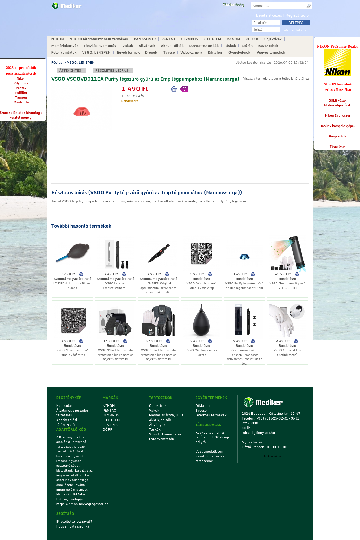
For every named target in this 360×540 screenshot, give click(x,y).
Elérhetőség (233, 4)
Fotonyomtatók (64, 52)
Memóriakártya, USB (166, 415)
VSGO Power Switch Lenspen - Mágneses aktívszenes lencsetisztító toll (244, 357)
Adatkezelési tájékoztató (66, 422)
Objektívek (272, 39)
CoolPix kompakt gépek (337, 125)
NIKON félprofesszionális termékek (99, 39)
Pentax (21, 87)
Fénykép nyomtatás (100, 45)
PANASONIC (145, 39)
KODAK (252, 39)
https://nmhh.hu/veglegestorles (75, 504)
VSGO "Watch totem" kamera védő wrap (201, 285)
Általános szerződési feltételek (73, 412)
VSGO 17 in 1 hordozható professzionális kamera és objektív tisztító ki (158, 354)
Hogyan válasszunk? (73, 526)
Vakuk (127, 45)
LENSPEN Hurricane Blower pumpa (72, 285)
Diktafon (215, 52)
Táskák (230, 45)
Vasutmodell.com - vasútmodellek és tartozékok (211, 456)
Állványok (146, 45)
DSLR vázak (338, 100)
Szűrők (247, 45)
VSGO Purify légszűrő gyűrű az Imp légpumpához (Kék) (244, 285)
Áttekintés (70, 70)
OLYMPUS (189, 39)
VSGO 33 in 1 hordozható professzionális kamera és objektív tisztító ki (115, 354)
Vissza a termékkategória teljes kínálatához (276, 78)
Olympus (21, 83)
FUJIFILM (212, 39)
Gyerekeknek (239, 52)
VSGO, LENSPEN (96, 52)
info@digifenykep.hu (166, 25)
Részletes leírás (111, 70)
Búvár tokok (268, 45)
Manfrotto (21, 102)
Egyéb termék (128, 52)
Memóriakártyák (65, 45)
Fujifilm (21, 92)
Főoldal (57, 62)
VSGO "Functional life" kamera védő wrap (72, 352)
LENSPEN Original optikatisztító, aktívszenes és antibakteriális (158, 288)
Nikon (21, 78)
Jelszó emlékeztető (296, 30)
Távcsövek (338, 146)
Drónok (151, 52)
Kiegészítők (337, 136)
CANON (233, 39)
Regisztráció (297, 15)
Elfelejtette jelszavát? (74, 521)
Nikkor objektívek (337, 105)
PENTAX (168, 39)
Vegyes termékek (271, 52)
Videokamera (191, 52)
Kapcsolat (64, 405)
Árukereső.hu (272, 456)
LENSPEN (111, 424)
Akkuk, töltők (172, 45)
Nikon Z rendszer (337, 115)
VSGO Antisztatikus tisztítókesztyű (287, 352)
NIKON (57, 39)
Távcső (169, 52)
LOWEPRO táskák (204, 45)
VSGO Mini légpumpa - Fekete (201, 352)
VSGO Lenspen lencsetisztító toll (115, 285)
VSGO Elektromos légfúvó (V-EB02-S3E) (287, 285)
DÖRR (108, 429)
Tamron (21, 97)
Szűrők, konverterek (165, 434)
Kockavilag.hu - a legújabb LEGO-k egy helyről (213, 437)
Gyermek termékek (211, 415)
